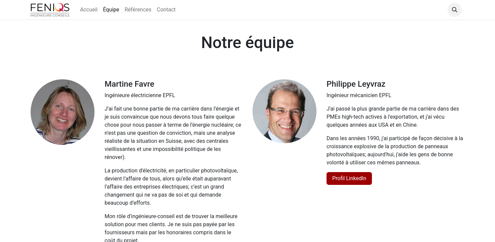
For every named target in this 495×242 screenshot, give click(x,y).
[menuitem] (88, 9)
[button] (455, 10)
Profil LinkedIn (349, 178)
